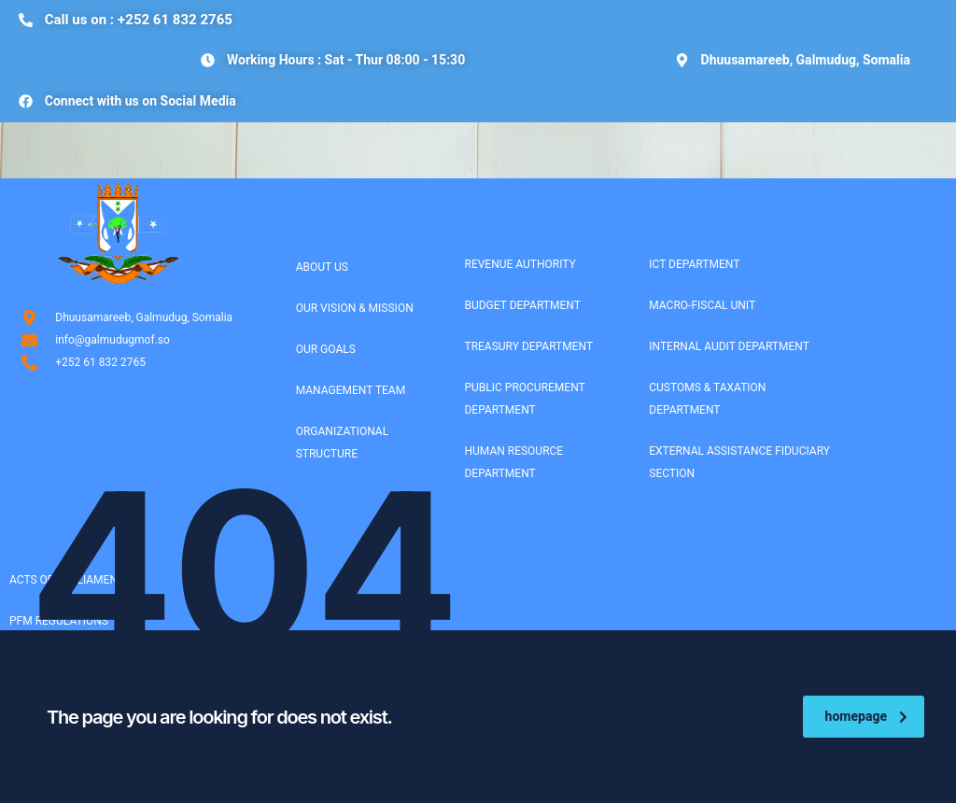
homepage (866, 716)
